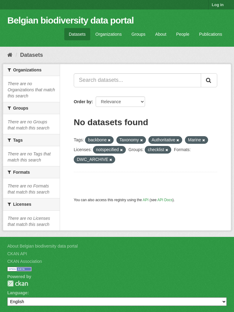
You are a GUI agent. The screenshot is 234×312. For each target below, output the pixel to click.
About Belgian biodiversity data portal (42, 246)
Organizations (108, 34)
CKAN (17, 283)
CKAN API (17, 253)
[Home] (9, 55)
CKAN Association (24, 261)
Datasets (77, 34)
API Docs (165, 200)
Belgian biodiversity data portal (70, 20)
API (145, 200)
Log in (218, 4)
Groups (138, 34)
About (160, 34)
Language (17, 292)
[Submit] (209, 80)
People (183, 34)
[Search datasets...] (137, 80)
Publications (210, 34)
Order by (82, 101)
